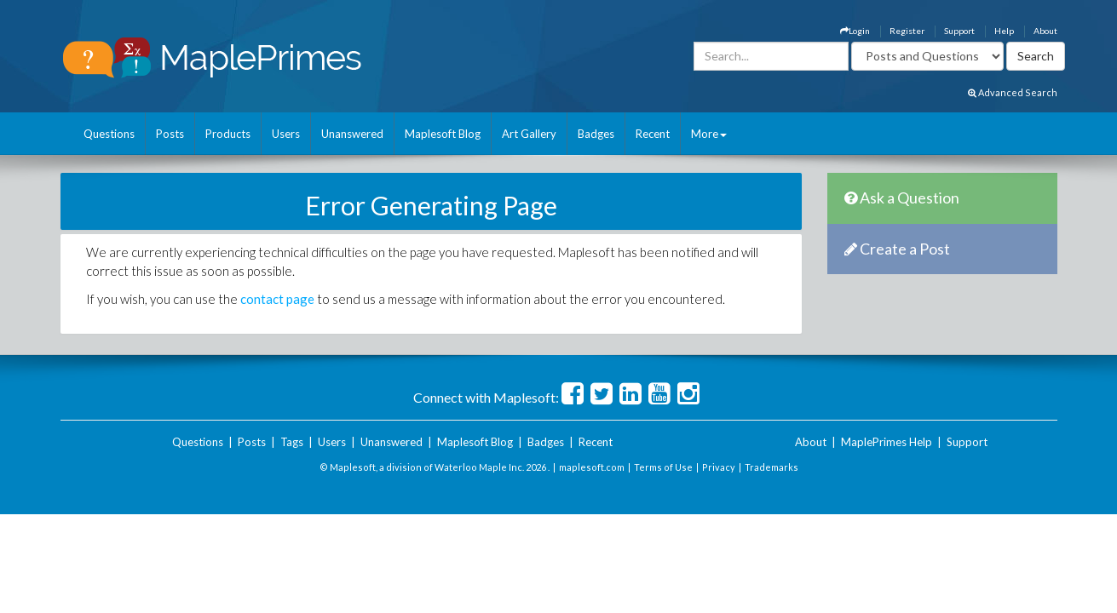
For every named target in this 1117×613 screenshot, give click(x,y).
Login (855, 31)
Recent (653, 133)
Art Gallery (529, 133)
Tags (291, 442)
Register (907, 31)
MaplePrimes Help (886, 442)
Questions (109, 133)
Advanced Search (1012, 92)
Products (227, 133)
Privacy (718, 467)
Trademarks (771, 467)
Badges (596, 133)
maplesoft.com (592, 467)
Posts (170, 133)
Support (959, 31)
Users (286, 133)
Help (1004, 31)
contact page (277, 298)
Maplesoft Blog (443, 133)
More (709, 133)
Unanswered (352, 133)
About (1045, 31)
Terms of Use (663, 467)
